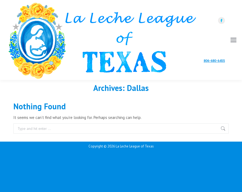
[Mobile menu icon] (233, 40)
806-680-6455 (214, 61)
